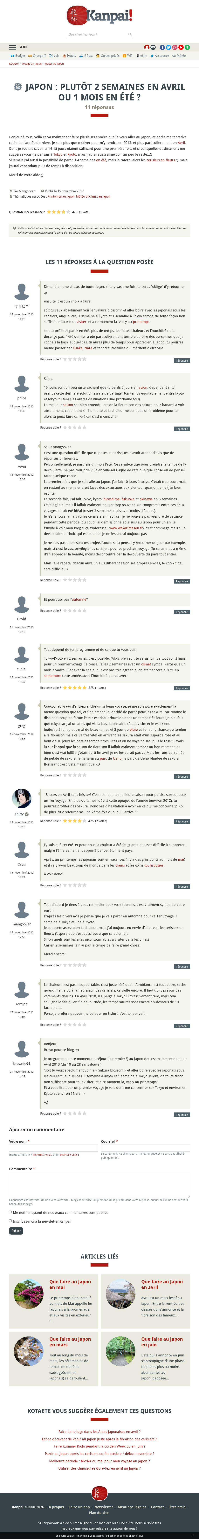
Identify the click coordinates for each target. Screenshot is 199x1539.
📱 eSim (141, 55)
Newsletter (103, 1507)
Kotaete (14, 63)
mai (181, 859)
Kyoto (71, 154)
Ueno (117, 758)
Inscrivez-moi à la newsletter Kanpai (42, 1221)
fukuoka (128, 499)
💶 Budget (18, 55)
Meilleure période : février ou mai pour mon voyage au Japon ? (99, 1461)
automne (79, 599)
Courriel (109, 1141)
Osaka (78, 348)
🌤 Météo (179, 55)
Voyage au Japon (32, 63)
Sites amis (177, 1507)
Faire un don (79, 1507)
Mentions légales (132, 1507)
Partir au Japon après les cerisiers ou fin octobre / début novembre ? (99, 1453)
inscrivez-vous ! (69, 1155)
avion (143, 387)
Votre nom (19, 1141)
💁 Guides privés (108, 55)
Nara (88, 348)
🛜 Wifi (128, 55)
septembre (52, 675)
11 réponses (99, 107)
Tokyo (57, 154)
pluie (134, 729)
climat (146, 664)
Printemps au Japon (61, 196)
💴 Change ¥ (37, 55)
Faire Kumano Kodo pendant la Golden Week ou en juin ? (99, 1446)
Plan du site (99, 1513)
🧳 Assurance (159, 55)
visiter (81, 321)
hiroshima (112, 499)
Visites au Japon (54, 63)
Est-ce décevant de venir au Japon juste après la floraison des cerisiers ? (99, 1439)
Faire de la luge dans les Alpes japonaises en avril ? (99, 1431)
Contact (157, 1507)
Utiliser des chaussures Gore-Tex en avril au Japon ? (99, 1468)
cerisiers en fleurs (161, 160)
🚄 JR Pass (86, 55)
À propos (56, 1507)
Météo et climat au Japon (93, 196)
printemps (141, 321)
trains (120, 865)
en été (101, 160)
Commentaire (22, 1169)
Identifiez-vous (42, 1155)
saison (68, 404)
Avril (181, 142)
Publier (16, 1231)
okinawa (146, 499)
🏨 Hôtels (69, 55)
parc (103, 758)
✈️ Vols (54, 55)
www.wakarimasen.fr (126, 528)
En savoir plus (136, 1535)
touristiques (153, 865)
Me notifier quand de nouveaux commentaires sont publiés (60, 1212)
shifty (19, 814)
